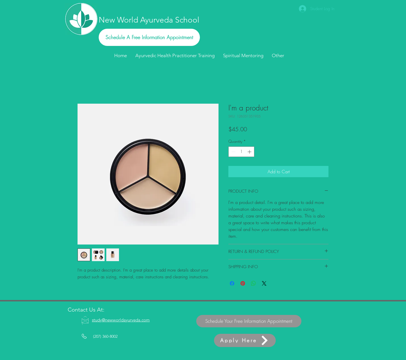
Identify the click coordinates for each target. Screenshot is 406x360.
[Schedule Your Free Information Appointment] (248, 321)
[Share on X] (264, 283)
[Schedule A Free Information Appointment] (149, 37)
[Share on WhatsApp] (253, 283)
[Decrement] (232, 152)
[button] (278, 55)
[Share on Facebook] (232, 283)
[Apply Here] (245, 340)
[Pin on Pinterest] (242, 283)
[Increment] (249, 152)
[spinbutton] (241, 152)
